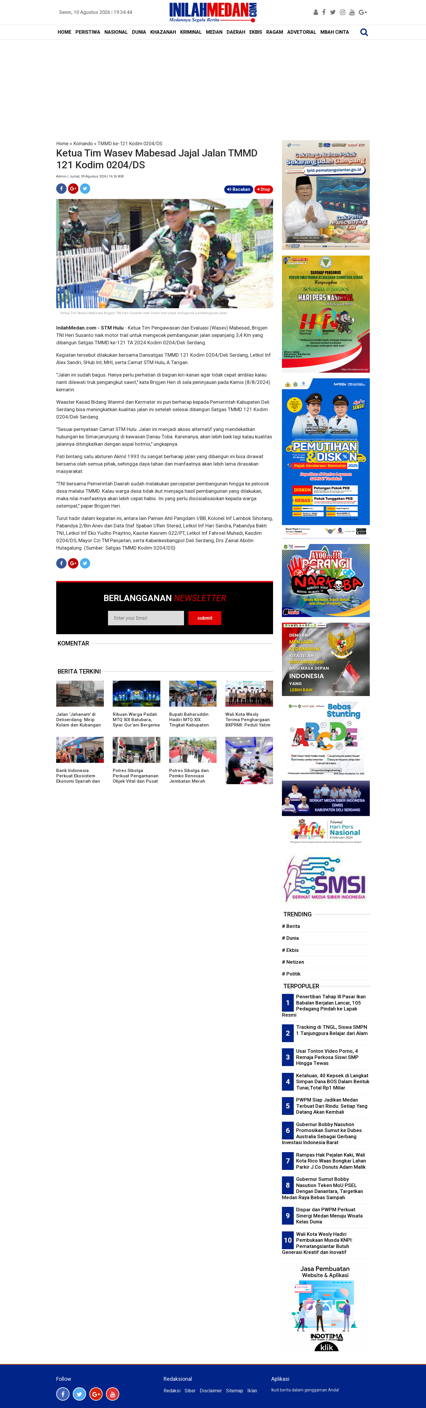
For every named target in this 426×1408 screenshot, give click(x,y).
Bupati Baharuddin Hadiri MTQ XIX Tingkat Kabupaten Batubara (189, 722)
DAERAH (236, 32)
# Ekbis (290, 950)
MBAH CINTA (334, 32)
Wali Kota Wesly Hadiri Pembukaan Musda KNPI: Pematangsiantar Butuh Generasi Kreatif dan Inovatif (317, 1243)
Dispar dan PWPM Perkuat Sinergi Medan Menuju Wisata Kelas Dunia (329, 1216)
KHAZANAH (163, 32)
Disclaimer (211, 1391)
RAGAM (274, 32)
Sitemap (234, 1391)
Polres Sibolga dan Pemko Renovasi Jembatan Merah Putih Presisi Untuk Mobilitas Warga (189, 781)
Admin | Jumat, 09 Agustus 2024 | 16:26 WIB (90, 176)
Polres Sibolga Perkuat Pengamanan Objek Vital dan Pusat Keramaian (136, 778)
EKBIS (255, 32)
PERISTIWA (87, 32)
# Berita (291, 926)
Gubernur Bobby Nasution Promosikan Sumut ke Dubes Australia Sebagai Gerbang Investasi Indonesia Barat (322, 1133)
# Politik (291, 974)
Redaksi (172, 1391)
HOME (64, 32)
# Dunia (290, 938)
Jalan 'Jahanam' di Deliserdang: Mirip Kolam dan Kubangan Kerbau (78, 722)
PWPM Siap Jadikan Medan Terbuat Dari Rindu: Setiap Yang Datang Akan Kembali (331, 1106)
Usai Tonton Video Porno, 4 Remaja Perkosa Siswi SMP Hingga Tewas (327, 1057)
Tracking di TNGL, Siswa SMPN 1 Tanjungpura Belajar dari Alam (332, 1030)
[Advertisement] (213, 84)
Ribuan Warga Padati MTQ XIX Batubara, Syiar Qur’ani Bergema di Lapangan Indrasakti (136, 725)
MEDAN (214, 32)
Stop (263, 189)
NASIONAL (116, 32)
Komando (83, 143)
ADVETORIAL (301, 32)
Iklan (252, 1391)
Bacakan (238, 189)
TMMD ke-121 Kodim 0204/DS (130, 143)
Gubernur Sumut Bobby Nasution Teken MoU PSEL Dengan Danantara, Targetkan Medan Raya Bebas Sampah (322, 1188)
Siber (190, 1391)
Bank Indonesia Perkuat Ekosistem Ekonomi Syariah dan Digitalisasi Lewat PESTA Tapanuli (78, 781)
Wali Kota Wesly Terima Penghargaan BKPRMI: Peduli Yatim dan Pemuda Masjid (247, 722)
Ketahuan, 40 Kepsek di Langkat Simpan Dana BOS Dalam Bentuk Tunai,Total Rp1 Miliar (332, 1082)
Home (62, 143)
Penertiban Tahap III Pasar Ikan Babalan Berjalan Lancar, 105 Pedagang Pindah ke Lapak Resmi (324, 1006)
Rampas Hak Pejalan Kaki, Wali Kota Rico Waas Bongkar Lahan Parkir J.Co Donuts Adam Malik (331, 1161)
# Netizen (293, 962)
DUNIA (139, 32)
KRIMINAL (191, 32)
